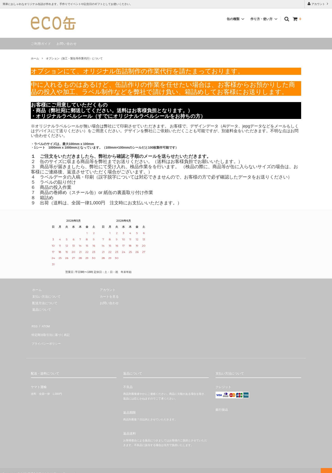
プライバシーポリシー (46, 338)
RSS (34, 325)
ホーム (35, 58)
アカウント (318, 4)
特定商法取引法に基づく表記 (51, 332)
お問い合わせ (67, 43)
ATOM (44, 325)
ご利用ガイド (41, 43)
